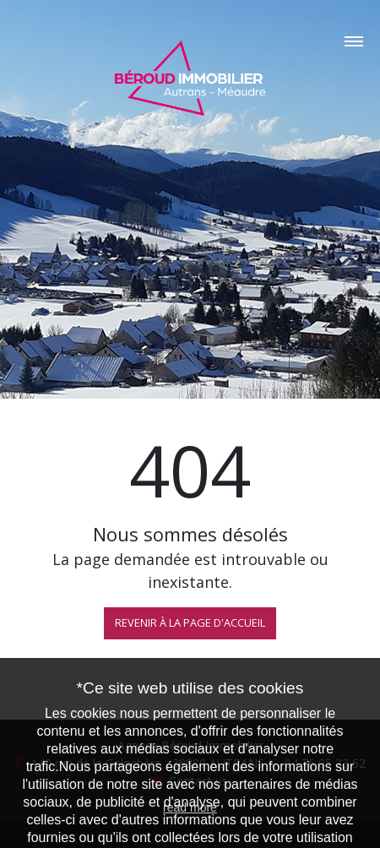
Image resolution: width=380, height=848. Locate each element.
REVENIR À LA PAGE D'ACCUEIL (190, 622)
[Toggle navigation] (190, 35)
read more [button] (190, 807)
